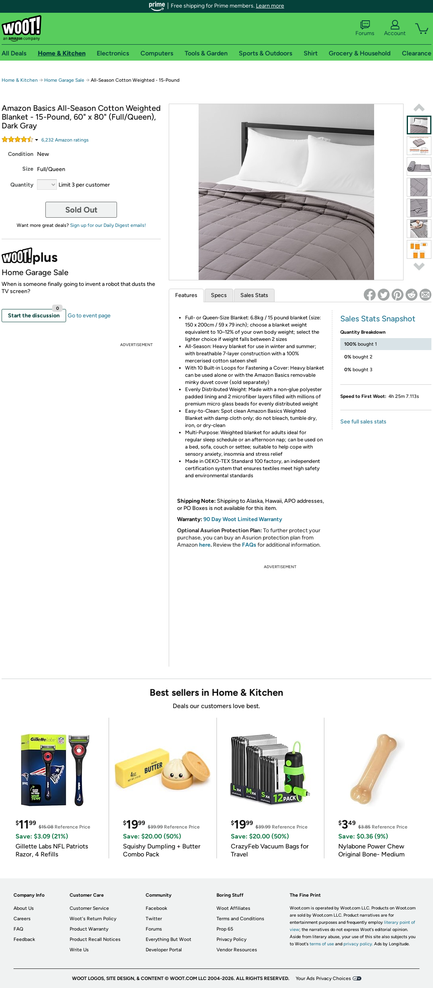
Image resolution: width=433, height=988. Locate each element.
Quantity (21, 184)
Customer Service (89, 908)
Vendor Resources (236, 950)
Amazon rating (65, 140)
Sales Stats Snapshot (377, 318)
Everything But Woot (168, 939)
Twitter (154, 918)
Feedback (24, 939)
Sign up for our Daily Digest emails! (108, 225)
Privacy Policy (231, 939)
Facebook (156, 908)
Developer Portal (164, 950)
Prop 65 (224, 929)
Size (27, 168)
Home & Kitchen (20, 80)
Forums (364, 28)
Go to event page (89, 315)
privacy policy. (358, 944)
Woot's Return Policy (93, 918)
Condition (20, 154)
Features (186, 295)
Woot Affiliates (233, 908)
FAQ (18, 929)
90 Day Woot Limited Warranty (242, 519)
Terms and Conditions (240, 918)
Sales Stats (254, 295)
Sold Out (81, 210)
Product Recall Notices (95, 939)
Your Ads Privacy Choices (323, 978)
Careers (22, 918)
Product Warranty (89, 929)
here (205, 544)
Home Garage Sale (64, 80)
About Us (24, 908)
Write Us (79, 950)
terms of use (322, 944)
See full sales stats (363, 421)
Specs (219, 295)
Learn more (270, 5)
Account (395, 28)
